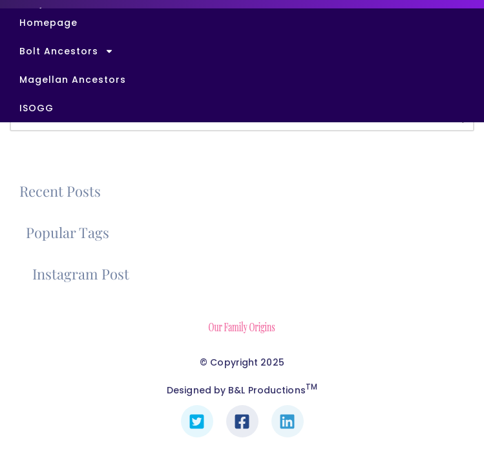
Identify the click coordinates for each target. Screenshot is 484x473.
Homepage (48, 22)
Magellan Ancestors (72, 79)
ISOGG (36, 108)
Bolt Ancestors (66, 51)
